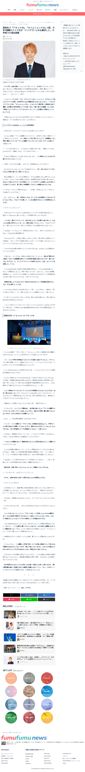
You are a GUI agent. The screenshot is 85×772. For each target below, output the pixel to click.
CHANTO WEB (29, 756)
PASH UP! (46, 758)
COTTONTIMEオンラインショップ (71, 760)
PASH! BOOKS (48, 763)
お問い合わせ (4, 760)
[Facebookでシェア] (29, 595)
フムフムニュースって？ (7, 753)
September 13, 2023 (69, 69)
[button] (46, 599)
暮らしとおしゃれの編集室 (69, 758)
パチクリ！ (65, 756)
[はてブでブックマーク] (46, 595)
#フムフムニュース (69, 58)
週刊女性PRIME (29, 754)
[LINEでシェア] (29, 599)
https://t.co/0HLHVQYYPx (72, 56)
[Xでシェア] (11, 595)
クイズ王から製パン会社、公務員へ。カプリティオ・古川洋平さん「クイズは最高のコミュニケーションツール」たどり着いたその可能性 (35, 659)
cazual (64, 763)
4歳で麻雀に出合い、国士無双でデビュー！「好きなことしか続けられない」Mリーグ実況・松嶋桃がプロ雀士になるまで (35, 625)
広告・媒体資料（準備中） (7, 758)
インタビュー (12, 82)
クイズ (17, 82)
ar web (27, 758)
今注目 (22, 82)
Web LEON (47, 753)
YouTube (5, 82)
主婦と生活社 (4, 763)
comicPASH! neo (67, 753)
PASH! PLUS (47, 760)
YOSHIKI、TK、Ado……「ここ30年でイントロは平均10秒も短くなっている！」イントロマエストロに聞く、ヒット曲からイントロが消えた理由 (35, 613)
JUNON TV (28, 763)
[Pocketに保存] (11, 599)
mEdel (27, 761)
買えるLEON (47, 756)
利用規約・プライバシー (7, 756)
